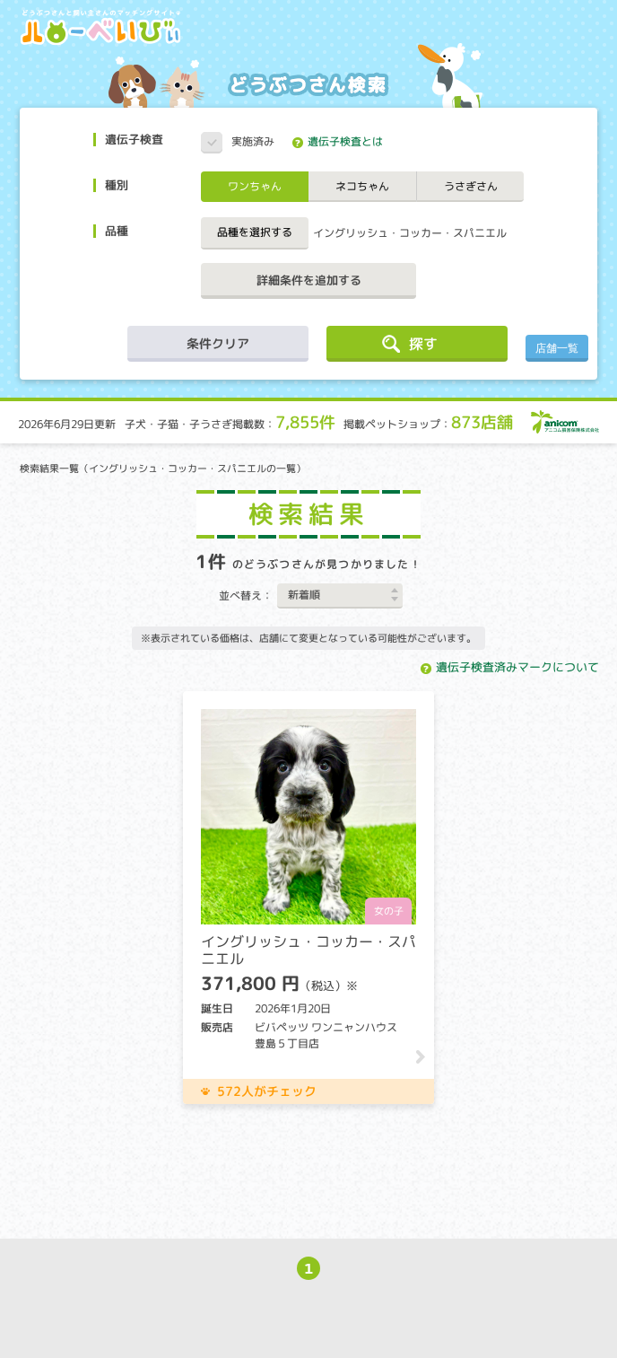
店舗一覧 (556, 348)
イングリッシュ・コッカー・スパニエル (410, 233)
